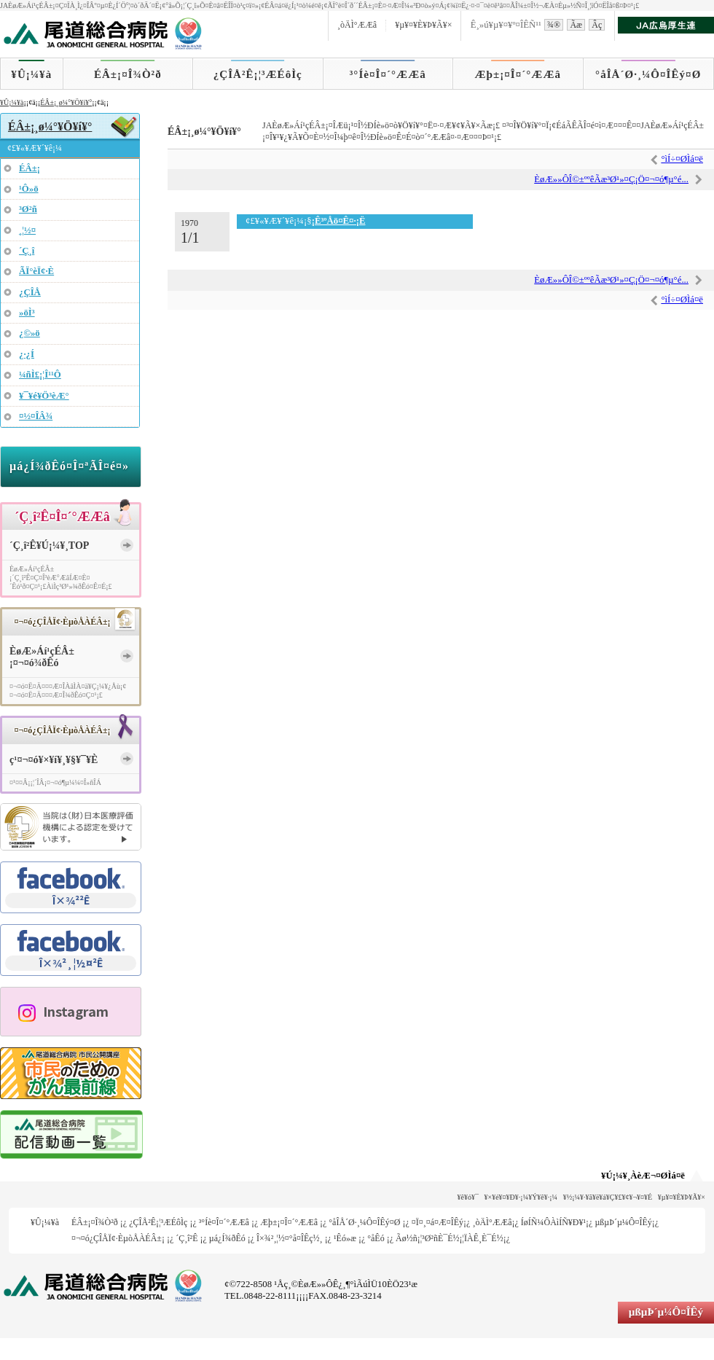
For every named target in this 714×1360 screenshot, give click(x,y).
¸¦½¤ (27, 230)
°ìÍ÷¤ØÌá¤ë (682, 159)
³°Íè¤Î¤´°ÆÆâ (388, 74)
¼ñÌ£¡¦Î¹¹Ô (40, 375)
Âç (597, 25)
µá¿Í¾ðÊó (227, 1238)
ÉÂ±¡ (29, 168)
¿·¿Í (26, 354)
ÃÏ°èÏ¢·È (36, 271)
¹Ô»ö (29, 189)
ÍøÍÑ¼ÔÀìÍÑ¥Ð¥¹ (553, 1222)
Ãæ (576, 25)
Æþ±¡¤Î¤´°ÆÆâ (518, 74)
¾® (553, 25)
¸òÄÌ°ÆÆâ (357, 25)
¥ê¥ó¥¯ (468, 1197)
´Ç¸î (26, 251)
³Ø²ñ (28, 209)
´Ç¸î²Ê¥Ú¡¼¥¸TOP (49, 545)
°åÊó (375, 1238)
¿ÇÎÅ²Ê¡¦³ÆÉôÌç (257, 74)
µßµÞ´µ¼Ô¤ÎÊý (623, 1222)
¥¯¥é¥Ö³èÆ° (44, 396)
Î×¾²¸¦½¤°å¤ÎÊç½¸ (289, 1238)
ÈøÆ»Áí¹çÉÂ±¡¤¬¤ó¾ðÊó (41, 657)
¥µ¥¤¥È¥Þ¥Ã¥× (423, 25)
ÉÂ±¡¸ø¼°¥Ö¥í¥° (66, 102)
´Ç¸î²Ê (186, 1238)
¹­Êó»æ (345, 1238)
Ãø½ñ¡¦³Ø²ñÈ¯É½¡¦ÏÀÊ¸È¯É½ (449, 1238)
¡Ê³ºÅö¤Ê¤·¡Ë (339, 221)
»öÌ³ (27, 313)
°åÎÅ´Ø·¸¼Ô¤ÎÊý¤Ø (648, 74)
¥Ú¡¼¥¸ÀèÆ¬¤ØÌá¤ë (643, 1176)
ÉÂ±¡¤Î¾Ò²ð (128, 74)
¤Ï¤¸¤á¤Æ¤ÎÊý (437, 1222)
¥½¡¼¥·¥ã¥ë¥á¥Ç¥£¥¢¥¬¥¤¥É (608, 1197)
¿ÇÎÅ (30, 292)
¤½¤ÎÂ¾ (35, 416)
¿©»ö (29, 333)
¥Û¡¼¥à (31, 74)
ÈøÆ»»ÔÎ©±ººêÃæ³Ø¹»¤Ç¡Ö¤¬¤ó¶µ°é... (611, 179)
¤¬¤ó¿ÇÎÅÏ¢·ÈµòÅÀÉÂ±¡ (118, 1238)
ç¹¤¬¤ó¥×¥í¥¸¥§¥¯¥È (53, 759)
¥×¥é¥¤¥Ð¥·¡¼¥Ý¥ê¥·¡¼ (521, 1197)
